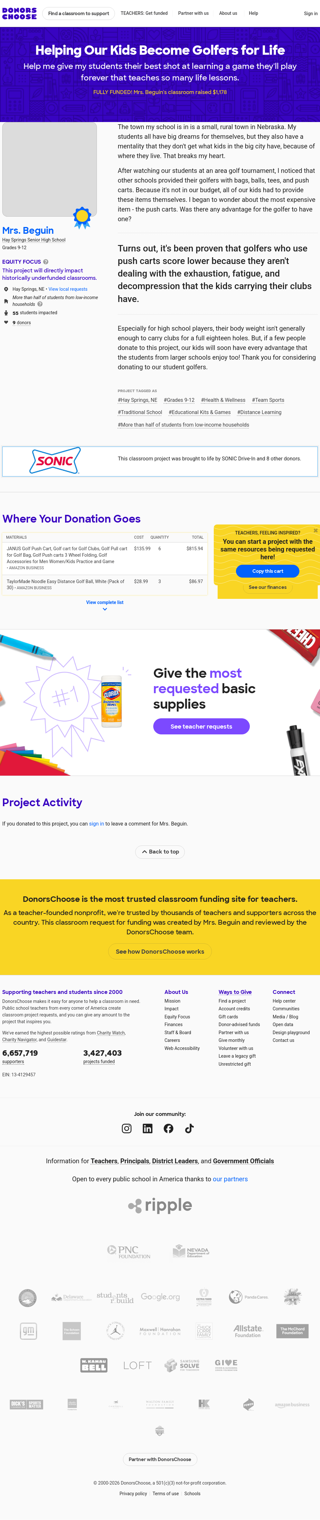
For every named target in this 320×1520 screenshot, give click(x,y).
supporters (38, 1056)
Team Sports (269, 400)
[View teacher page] (49, 169)
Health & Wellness (224, 400)
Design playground (291, 1032)
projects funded (119, 1056)
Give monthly (232, 1040)
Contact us (283, 1040)
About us (228, 13)
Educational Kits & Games (201, 412)
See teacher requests (201, 727)
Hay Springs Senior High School (33, 239)
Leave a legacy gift (237, 1056)
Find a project (232, 1001)
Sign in (311, 13)
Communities (286, 1008)
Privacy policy (133, 1493)
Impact (171, 1008)
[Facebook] (168, 1128)
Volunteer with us (236, 1048)
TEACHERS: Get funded (144, 13)
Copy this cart (267, 571)
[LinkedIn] (147, 1128)
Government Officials (243, 1161)
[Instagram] (127, 1128)
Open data (283, 1024)
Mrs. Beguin (28, 231)
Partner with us (193, 13)
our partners (230, 1179)
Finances (174, 1024)
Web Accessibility (182, 1048)
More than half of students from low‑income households (185, 425)
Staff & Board (178, 1032)
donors (22, 322)
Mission (172, 1001)
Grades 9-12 (180, 400)
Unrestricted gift (235, 1064)
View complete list (105, 606)
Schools (192, 1493)
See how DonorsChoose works (160, 952)
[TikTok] (189, 1128)
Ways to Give (235, 992)
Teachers (104, 1161)
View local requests (68, 289)
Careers (172, 1040)
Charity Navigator (19, 1039)
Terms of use (166, 1493)
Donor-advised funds (239, 1024)
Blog (293, 1016)
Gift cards (228, 1016)
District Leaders (175, 1161)
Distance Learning (261, 412)
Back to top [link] (160, 851)
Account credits (234, 1008)
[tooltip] (45, 261)
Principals (134, 1161)
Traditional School (141, 412)
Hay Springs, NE (139, 400)
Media (279, 1016)
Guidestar (56, 1039)
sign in (96, 824)
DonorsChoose (19, 13)
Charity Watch (111, 1032)
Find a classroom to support (78, 13)
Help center (284, 1001)
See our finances (268, 587)
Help (253, 13)
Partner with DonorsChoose (160, 1459)
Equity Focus (177, 1016)
